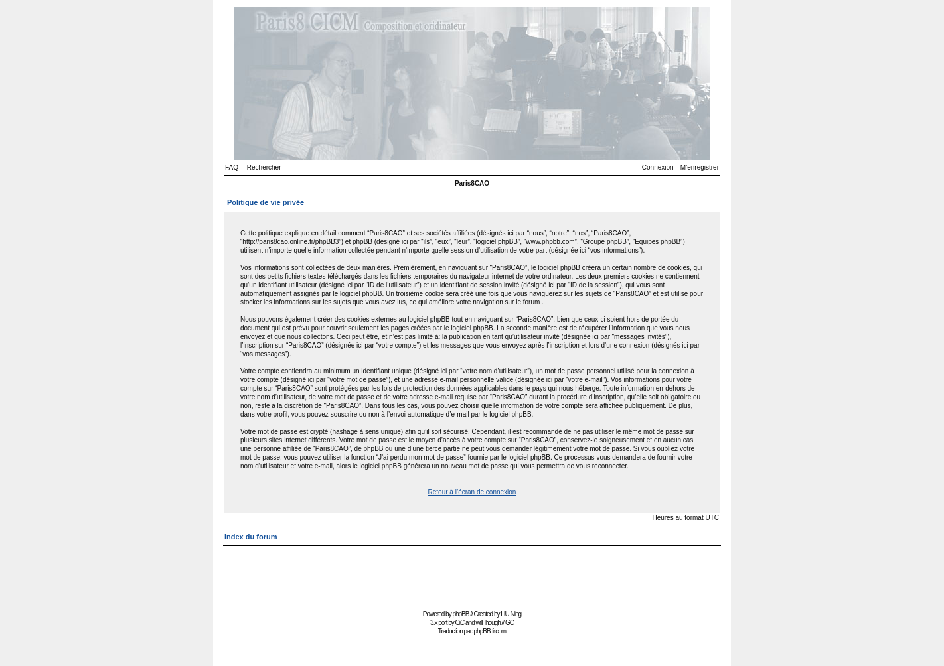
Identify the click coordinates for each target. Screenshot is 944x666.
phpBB (460, 614)
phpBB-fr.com (490, 631)
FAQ (231, 167)
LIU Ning (511, 614)
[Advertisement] (472, 576)
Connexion (658, 167)
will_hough (488, 622)
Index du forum (250, 537)
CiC (460, 622)
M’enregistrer (699, 167)
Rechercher (264, 167)
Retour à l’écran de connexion (472, 492)
